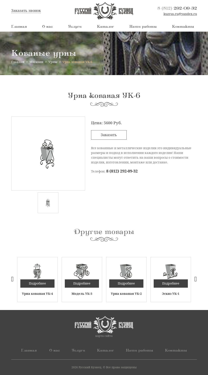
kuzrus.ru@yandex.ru (180, 14)
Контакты (183, 26)
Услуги (75, 26)
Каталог (105, 26)
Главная (19, 26)
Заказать (109, 135)
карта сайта (104, 335)
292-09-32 (177, 8)
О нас (47, 26)
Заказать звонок (26, 10)
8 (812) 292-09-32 (122, 171)
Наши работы (143, 26)
